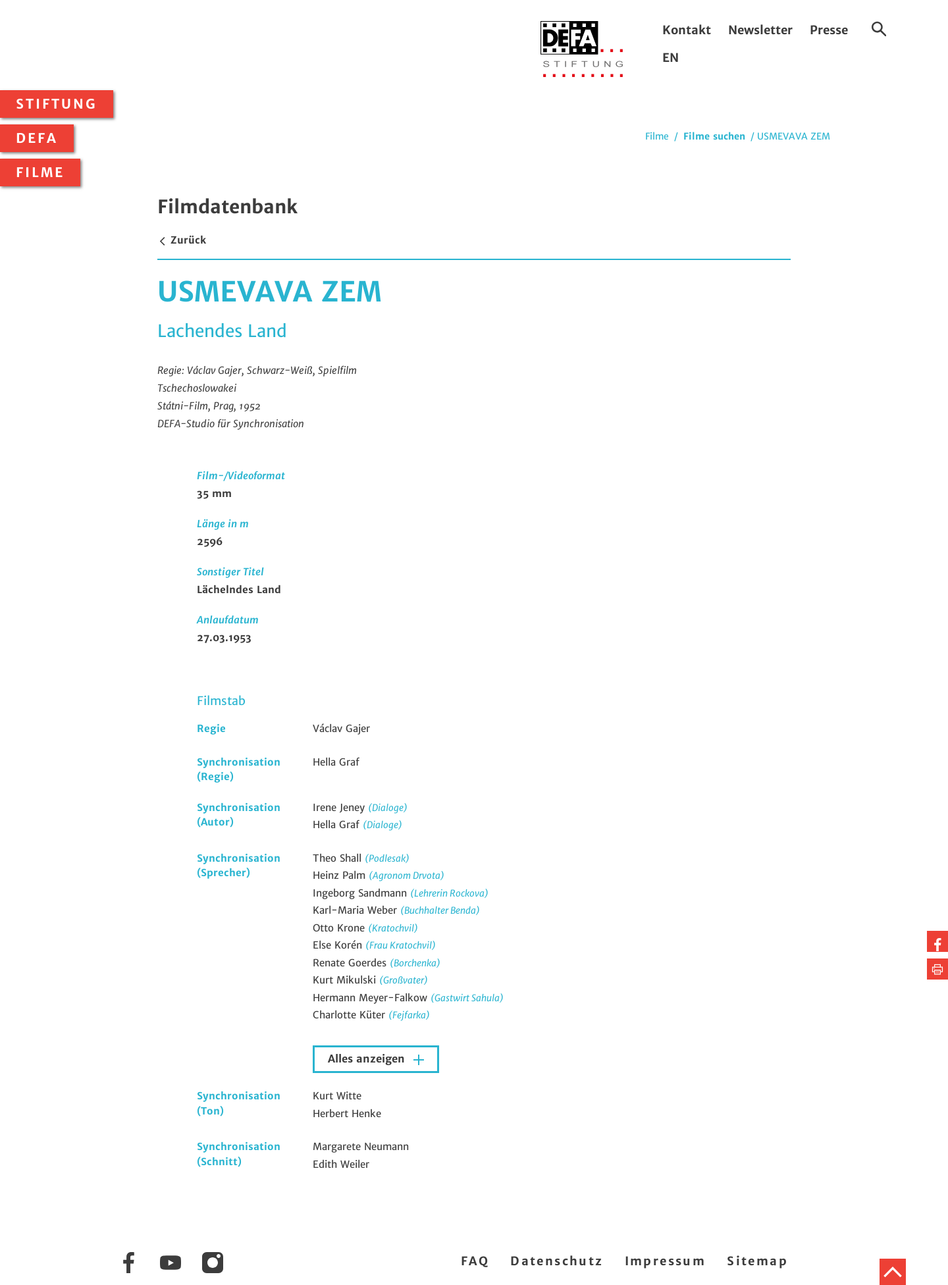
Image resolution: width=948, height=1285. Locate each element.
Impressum (665, 1261)
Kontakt (686, 30)
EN (670, 57)
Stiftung (56, 104)
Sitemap (757, 1261)
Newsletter (760, 30)
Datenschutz (556, 1261)
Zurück (181, 240)
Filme (40, 172)
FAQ (475, 1261)
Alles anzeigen (368, 1059)
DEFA (37, 138)
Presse (829, 30)
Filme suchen (714, 136)
